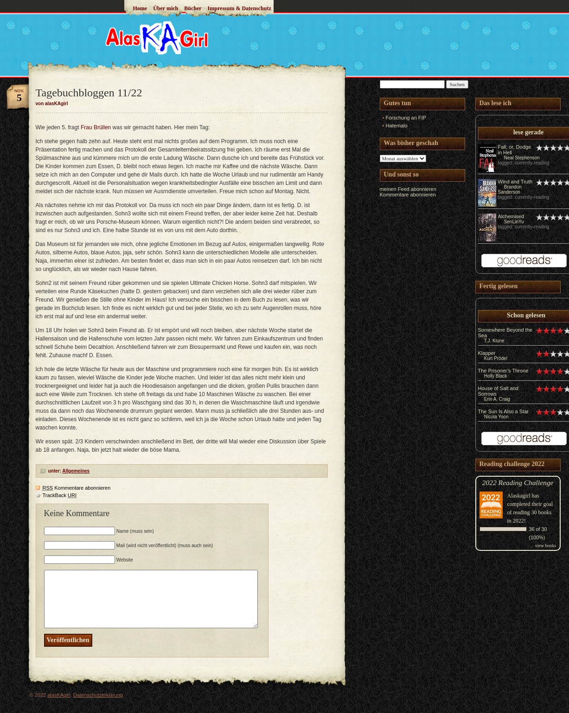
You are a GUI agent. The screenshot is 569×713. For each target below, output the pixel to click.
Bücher (192, 8)
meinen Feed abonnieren (408, 189)
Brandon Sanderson (510, 189)
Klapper (487, 353)
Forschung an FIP (406, 117)
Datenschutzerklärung (98, 695)
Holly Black (495, 376)
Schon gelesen (526, 315)
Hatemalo (397, 125)
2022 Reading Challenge (518, 482)
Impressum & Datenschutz (239, 8)
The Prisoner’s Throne (503, 370)
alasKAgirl (58, 695)
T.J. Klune (494, 340)
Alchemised (511, 216)
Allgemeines (76, 470)
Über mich (165, 8)
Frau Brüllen (96, 127)
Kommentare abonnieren (77, 488)
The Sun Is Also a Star (503, 411)
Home (140, 8)
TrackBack (60, 495)
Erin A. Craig (497, 399)
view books (545, 545)
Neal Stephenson (522, 157)
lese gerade (528, 132)
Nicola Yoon (496, 416)
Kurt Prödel (495, 358)
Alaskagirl (519, 495)
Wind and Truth (515, 181)
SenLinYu (514, 221)
